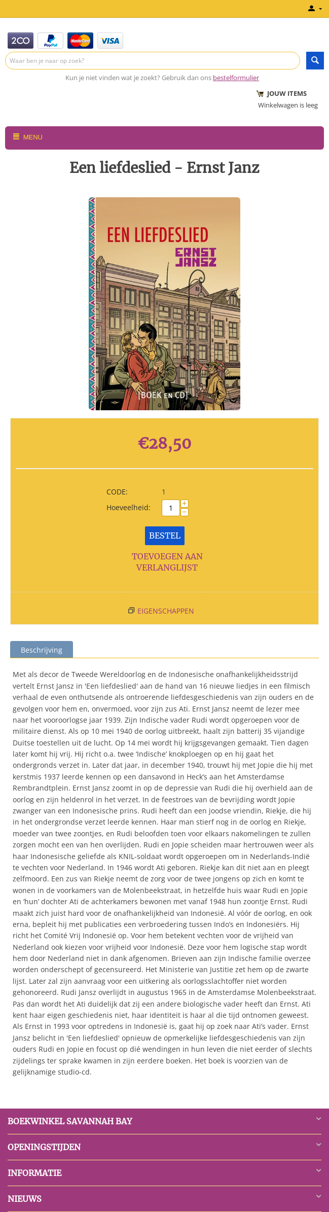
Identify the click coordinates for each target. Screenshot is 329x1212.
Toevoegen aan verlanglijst (167, 562)
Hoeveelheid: (128, 507)
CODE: (117, 491)
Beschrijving (41, 650)
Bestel (164, 535)
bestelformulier (236, 77)
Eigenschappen (165, 611)
